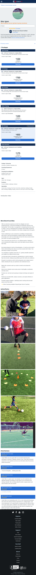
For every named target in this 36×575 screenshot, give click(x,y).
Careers (18, 560)
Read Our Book (18, 546)
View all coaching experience (18, 37)
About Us (18, 554)
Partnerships (18, 556)
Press (18, 558)
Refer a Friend (18, 527)
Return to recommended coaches (8, 5)
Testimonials (18, 540)
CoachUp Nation (18, 518)
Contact (18, 562)
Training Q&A (18, 522)
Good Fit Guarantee (18, 536)
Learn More (15, 32)
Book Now (18, 64)
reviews (17, 28)
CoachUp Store (18, 548)
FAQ (18, 532)
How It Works (18, 534)
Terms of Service (21, 573)
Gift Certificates (18, 524)
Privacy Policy (14, 573)
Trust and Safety (18, 538)
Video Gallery (18, 520)
